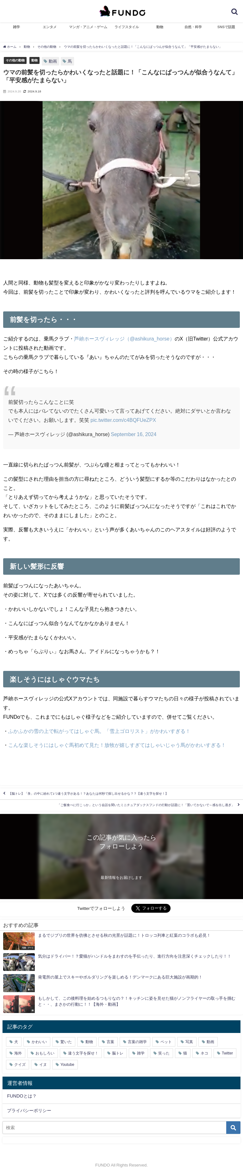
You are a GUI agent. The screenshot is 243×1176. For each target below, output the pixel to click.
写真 (189, 1042)
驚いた (66, 1042)
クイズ (20, 1065)
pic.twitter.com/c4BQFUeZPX (123, 419)
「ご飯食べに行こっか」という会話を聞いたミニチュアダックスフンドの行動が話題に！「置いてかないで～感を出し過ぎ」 (145, 805)
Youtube (67, 1065)
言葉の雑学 (137, 1042)
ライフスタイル (127, 27)
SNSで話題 (226, 27)
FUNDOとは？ (21, 1096)
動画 (53, 61)
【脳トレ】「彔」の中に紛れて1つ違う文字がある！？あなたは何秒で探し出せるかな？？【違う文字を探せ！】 (88, 793)
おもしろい (44, 1053)
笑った (164, 1053)
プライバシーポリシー (29, 1110)
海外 (18, 1053)
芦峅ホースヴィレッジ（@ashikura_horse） (124, 338)
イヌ (43, 1065)
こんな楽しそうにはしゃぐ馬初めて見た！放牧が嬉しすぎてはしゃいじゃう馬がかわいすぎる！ (117, 745)
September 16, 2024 (133, 434)
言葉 (110, 1042)
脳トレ (117, 1053)
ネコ (204, 1053)
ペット (166, 1042)
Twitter (227, 1053)
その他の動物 (15, 60)
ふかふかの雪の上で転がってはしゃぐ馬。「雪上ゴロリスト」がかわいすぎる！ (99, 731)
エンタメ (50, 27)
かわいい (39, 1042)
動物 (159, 27)
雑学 (16, 27)
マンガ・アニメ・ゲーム (88, 27)
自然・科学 (193, 27)
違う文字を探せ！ (83, 1053)
